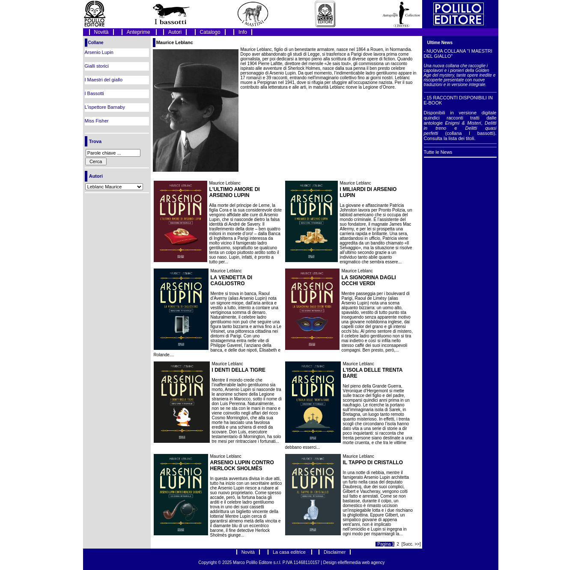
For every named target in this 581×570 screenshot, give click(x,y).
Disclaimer (335, 552)
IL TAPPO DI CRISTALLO (373, 463)
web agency (373, 562)
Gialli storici (97, 66)
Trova (95, 141)
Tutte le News (438, 152)
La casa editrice (290, 552)
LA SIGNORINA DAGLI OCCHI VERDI (369, 280)
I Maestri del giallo (104, 79)
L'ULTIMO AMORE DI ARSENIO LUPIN (234, 192)
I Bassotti (94, 93)
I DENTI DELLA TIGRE (239, 370)
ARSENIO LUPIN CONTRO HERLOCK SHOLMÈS (242, 466)
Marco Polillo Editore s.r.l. (257, 562)
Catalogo (210, 32)
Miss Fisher (97, 120)
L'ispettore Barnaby (105, 107)
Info (242, 32)
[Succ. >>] (411, 544)
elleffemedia (350, 562)
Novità (101, 32)
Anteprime (139, 32)
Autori (175, 32)
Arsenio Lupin (99, 52)
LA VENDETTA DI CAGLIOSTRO (232, 280)
